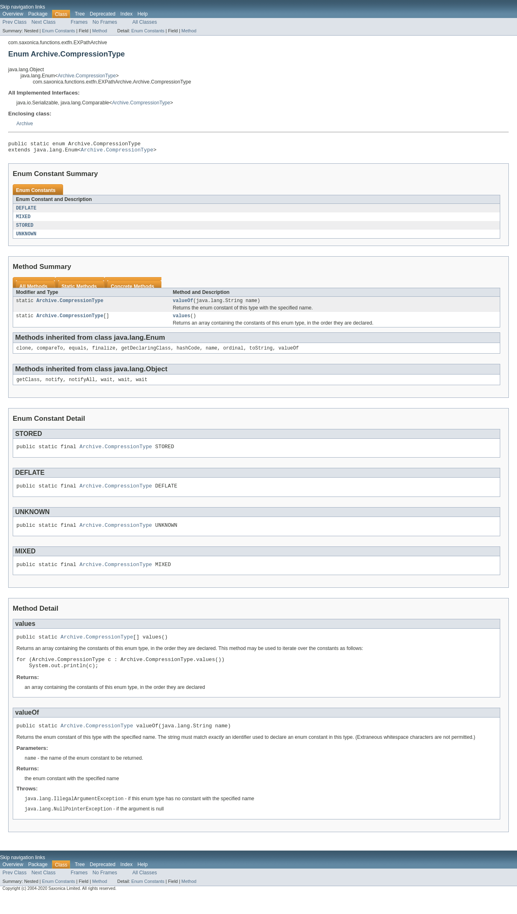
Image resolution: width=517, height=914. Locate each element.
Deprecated (103, 14)
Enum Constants (58, 30)
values (181, 321)
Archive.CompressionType (87, 76)
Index (126, 14)
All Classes (144, 22)
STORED (25, 229)
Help (143, 14)
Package (38, 14)
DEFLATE (26, 211)
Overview (12, 14)
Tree (80, 14)
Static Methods (79, 290)
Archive (24, 123)
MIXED (23, 220)
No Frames (105, 22)
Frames (79, 22)
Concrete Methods (132, 290)
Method (99, 30)
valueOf (183, 305)
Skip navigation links (22, 7)
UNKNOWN (26, 238)
